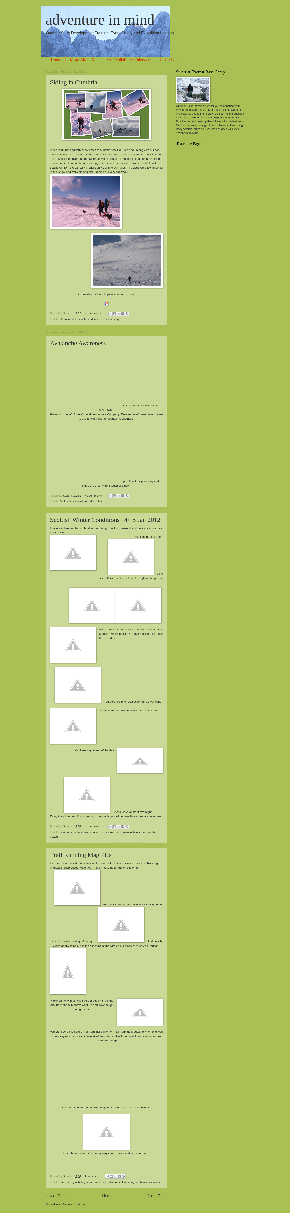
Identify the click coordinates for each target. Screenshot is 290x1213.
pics (159, 528)
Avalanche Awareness (78, 343)
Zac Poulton (150, 945)
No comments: (94, 313)
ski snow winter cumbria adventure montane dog (89, 319)
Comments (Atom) (73, 1204)
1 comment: (92, 1176)
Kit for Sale (168, 59)
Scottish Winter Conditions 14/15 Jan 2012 (105, 519)
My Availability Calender (128, 59)
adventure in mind (100, 19)
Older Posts (157, 1196)
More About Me (84, 59)
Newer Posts (56, 1196)
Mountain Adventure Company (100, 414)
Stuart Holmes (136, 904)
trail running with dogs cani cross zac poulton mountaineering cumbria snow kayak (110, 1182)
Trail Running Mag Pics (81, 854)
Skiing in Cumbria (74, 82)
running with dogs (106, 1040)
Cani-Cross (133, 1107)
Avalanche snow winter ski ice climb (81, 501)
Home (56, 59)
